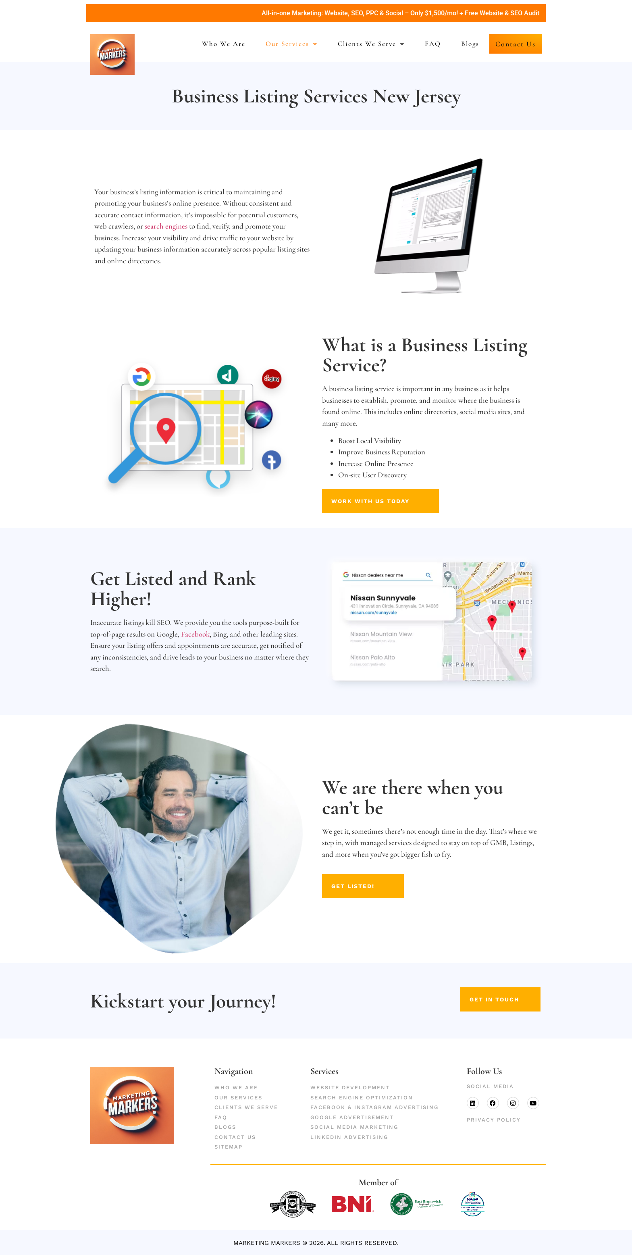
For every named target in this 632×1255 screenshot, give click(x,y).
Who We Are (213, 44)
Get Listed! (360, 885)
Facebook (195, 633)
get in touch (498, 999)
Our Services (281, 44)
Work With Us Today (372, 500)
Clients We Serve (360, 44)
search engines (166, 225)
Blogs (460, 44)
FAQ (422, 44)
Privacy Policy (494, 1119)
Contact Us (510, 44)
